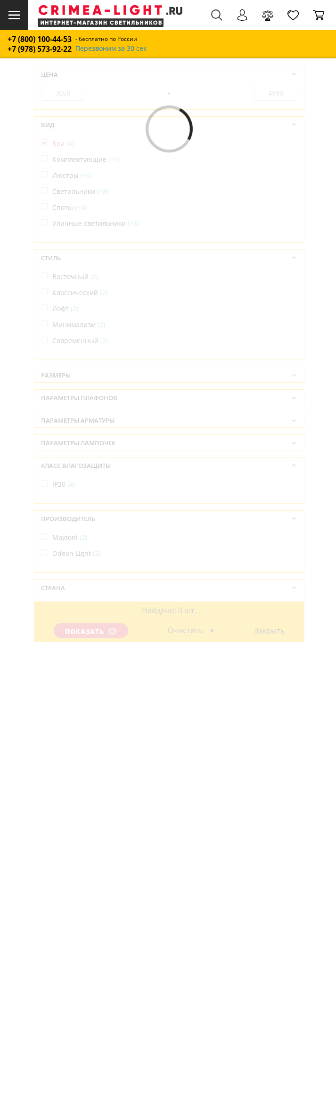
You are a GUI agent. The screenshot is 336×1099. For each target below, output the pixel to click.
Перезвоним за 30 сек (111, 49)
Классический (79, 292)
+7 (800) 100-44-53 (40, 39)
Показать (91, 631)
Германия (73, 606)
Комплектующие (86, 159)
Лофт (65, 308)
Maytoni (69, 537)
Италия (69, 622)
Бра (63, 143)
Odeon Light (76, 553)
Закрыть (269, 631)
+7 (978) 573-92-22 (40, 49)
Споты (69, 207)
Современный (80, 340)
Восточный (75, 276)
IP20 (63, 484)
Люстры (72, 175)
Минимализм (78, 324)
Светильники (80, 191)
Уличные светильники (95, 223)
